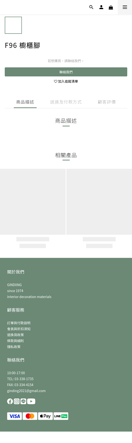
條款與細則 (15, 340)
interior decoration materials (29, 296)
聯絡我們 (66, 72)
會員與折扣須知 (18, 328)
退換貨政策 (15, 334)
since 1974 (15, 290)
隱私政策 (13, 346)
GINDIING (14, 284)
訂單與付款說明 (18, 322)
